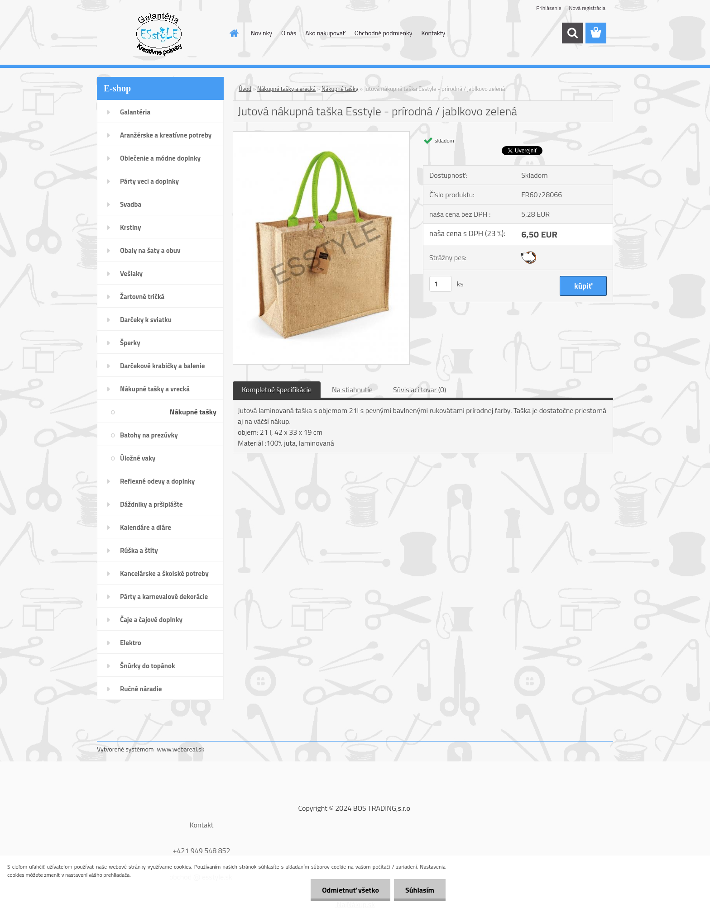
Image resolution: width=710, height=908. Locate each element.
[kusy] (440, 284)
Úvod (245, 88)
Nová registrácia (587, 8)
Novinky (261, 33)
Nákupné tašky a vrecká (286, 88)
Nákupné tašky (339, 88)
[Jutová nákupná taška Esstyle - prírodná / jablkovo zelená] (321, 135)
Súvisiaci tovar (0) (419, 389)
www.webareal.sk (181, 749)
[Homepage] (233, 33)
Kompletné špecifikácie (277, 389)
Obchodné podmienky (384, 33)
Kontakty (433, 33)
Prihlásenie (548, 8)
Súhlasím (419, 889)
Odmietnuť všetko (350, 889)
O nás (288, 33)
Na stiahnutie (352, 389)
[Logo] (159, 33)
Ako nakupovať (325, 33)
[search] (572, 33)
